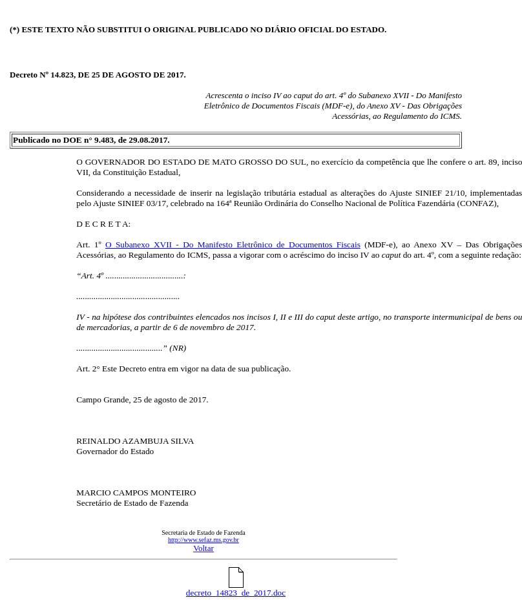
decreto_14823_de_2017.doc (236, 588)
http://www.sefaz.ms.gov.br (203, 539)
